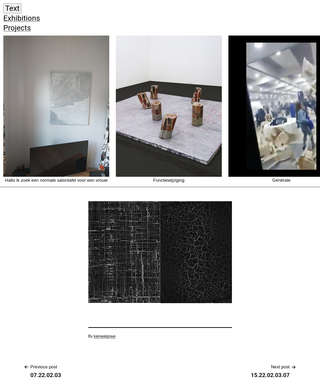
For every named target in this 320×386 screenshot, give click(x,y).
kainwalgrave (105, 336)
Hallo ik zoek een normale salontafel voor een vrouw (56, 109)
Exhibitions (21, 18)
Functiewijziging (169, 109)
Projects (17, 27)
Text (12, 8)
